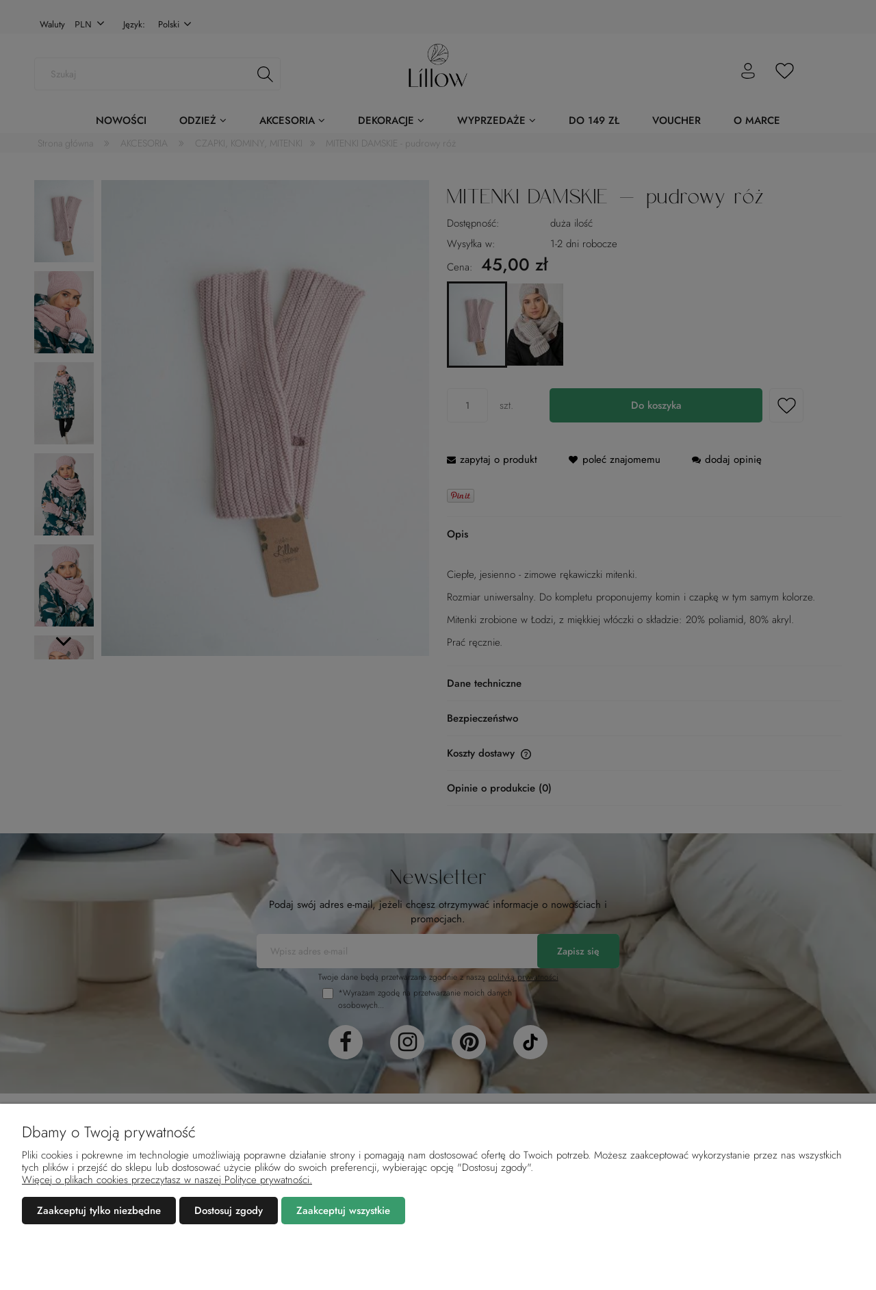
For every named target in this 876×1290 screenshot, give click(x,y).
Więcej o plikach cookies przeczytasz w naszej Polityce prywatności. (167, 1179)
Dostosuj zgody (228, 1210)
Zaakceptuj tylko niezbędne (99, 1210)
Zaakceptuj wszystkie (343, 1210)
